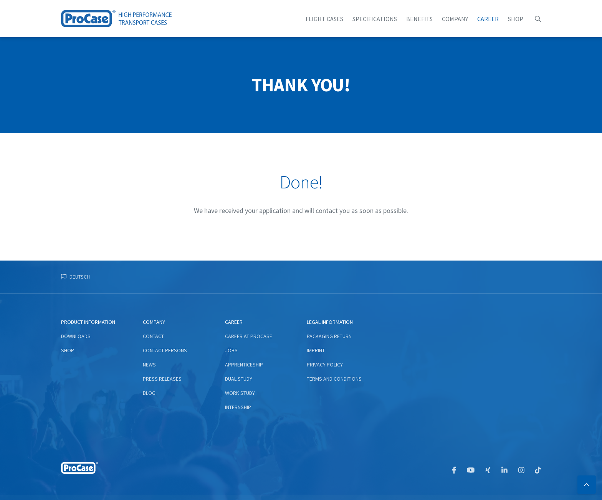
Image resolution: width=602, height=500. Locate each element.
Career (488, 19)
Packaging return (329, 336)
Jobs (231, 350)
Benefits (419, 19)
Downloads (76, 336)
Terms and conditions (334, 378)
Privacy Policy (325, 364)
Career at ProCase (248, 336)
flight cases (324, 19)
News (149, 364)
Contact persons (165, 350)
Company (455, 19)
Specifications (374, 19)
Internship (238, 407)
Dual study (238, 378)
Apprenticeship (244, 364)
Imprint (316, 350)
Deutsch (79, 276)
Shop (515, 19)
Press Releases (162, 378)
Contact (153, 336)
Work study (240, 392)
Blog (149, 392)
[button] (538, 19)
